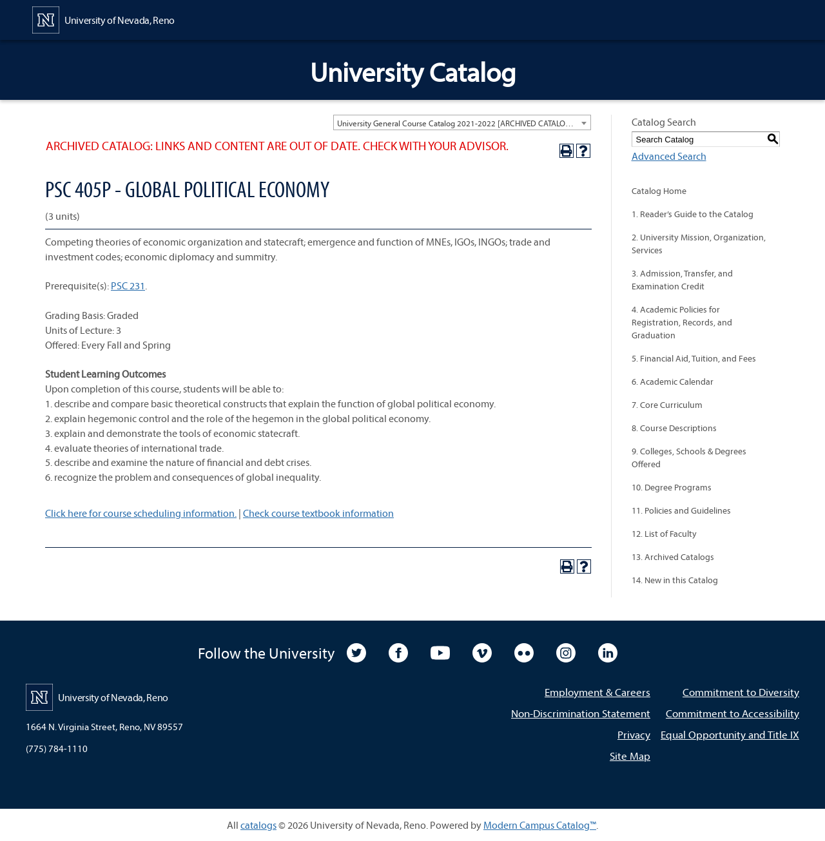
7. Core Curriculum (667, 405)
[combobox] (462, 122)
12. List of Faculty (664, 533)
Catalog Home (659, 191)
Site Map (630, 755)
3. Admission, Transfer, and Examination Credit (682, 279)
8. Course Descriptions (674, 428)
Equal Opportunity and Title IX (730, 734)
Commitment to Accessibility (732, 713)
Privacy (633, 734)
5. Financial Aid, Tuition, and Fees (694, 358)
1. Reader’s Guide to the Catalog (692, 214)
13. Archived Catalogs (673, 557)
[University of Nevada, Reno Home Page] (103, 18)
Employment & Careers (597, 692)
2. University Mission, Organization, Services (699, 243)
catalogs (258, 824)
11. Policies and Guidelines (681, 510)
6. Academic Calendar (672, 381)
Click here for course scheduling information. (141, 513)
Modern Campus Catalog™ (539, 824)
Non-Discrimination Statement (580, 713)
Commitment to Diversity (741, 692)
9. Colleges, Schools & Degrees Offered (689, 457)
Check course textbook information (318, 513)
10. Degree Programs (672, 487)
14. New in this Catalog (675, 580)
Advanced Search (669, 156)
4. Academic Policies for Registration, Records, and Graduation (682, 322)
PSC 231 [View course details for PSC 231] (128, 285)
